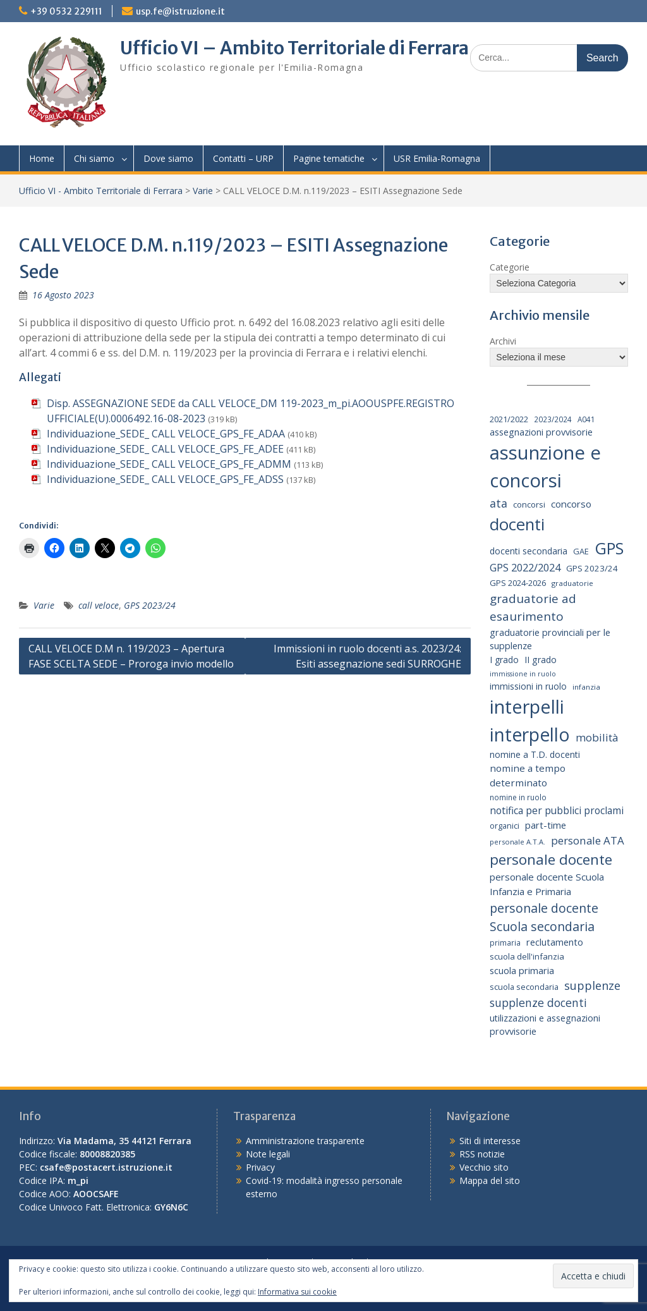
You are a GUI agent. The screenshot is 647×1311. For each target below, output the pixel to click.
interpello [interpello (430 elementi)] (530, 735)
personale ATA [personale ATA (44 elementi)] (587, 840)
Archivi (503, 341)
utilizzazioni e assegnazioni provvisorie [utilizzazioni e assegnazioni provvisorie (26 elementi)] (545, 1025)
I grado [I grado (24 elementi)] (504, 660)
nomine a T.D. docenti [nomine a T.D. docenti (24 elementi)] (535, 754)
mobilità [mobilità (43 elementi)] (597, 737)
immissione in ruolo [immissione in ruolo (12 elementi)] (523, 673)
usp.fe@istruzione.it (180, 11)
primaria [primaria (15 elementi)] (505, 942)
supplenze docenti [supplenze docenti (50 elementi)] (538, 1002)
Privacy (260, 1167)
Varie (203, 191)
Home (41, 158)
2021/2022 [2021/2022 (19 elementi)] (509, 419)
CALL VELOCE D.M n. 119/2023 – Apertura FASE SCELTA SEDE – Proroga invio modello (131, 656)
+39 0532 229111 (66, 11)
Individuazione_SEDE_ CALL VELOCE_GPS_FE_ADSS (165, 479)
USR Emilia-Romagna (437, 158)
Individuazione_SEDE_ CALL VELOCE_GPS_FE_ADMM (169, 464)
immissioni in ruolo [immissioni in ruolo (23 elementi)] (528, 686)
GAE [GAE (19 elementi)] (581, 551)
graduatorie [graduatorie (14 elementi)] (572, 583)
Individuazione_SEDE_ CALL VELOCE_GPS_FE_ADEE (165, 449)
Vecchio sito (484, 1167)
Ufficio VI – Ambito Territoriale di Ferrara (294, 48)
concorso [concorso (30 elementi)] (571, 503)
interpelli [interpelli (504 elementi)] (527, 706)
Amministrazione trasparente (305, 1141)
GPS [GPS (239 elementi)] (609, 548)
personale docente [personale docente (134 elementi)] (551, 859)
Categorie (509, 267)
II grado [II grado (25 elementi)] (540, 660)
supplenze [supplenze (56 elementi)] (592, 985)
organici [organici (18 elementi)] (504, 825)
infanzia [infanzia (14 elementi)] (586, 687)
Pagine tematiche (329, 158)
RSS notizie (482, 1154)
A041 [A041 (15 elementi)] (586, 419)
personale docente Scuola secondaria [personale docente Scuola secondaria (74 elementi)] (544, 917)
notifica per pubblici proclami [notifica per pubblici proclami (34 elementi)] (557, 810)
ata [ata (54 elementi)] (498, 503)
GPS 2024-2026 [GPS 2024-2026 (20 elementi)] (518, 582)
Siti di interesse (490, 1141)
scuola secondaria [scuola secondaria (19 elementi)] (524, 986)
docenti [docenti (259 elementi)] (517, 524)
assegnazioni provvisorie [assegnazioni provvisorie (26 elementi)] (541, 432)
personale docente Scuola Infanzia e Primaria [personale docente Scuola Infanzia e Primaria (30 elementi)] (547, 884)
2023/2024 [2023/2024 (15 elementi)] (553, 419)
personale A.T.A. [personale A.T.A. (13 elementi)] (517, 841)
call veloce (98, 605)
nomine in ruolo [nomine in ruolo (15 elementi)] (518, 797)
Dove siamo (168, 158)
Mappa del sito (489, 1180)
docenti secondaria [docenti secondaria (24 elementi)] (528, 551)
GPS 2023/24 (150, 605)
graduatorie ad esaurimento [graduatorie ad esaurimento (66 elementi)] (533, 607)
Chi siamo (94, 158)
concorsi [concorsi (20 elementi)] (529, 504)
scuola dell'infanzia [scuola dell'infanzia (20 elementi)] (527, 956)
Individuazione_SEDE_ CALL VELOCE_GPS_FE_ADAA (166, 434)
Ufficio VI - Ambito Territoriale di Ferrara (101, 191)
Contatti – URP (243, 158)
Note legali (268, 1154)
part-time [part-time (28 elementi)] (545, 825)
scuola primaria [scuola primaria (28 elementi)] (522, 970)
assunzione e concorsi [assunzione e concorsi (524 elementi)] (545, 466)
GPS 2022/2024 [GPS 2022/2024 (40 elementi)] (525, 567)
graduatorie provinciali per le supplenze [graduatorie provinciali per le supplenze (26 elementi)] (550, 639)
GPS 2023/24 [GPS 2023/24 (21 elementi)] (592, 568)
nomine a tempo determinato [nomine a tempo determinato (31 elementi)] (527, 775)
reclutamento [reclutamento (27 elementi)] (554, 942)
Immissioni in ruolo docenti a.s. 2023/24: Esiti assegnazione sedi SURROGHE (367, 656)
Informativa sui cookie (297, 1291)
